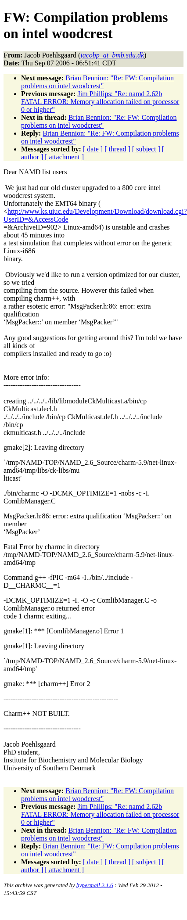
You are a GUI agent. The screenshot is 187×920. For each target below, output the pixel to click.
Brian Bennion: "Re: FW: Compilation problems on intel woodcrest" (97, 82)
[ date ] (93, 149)
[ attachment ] (64, 157)
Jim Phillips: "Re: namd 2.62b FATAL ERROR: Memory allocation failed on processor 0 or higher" (100, 101)
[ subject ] (146, 149)
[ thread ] (117, 149)
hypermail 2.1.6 (94, 885)
